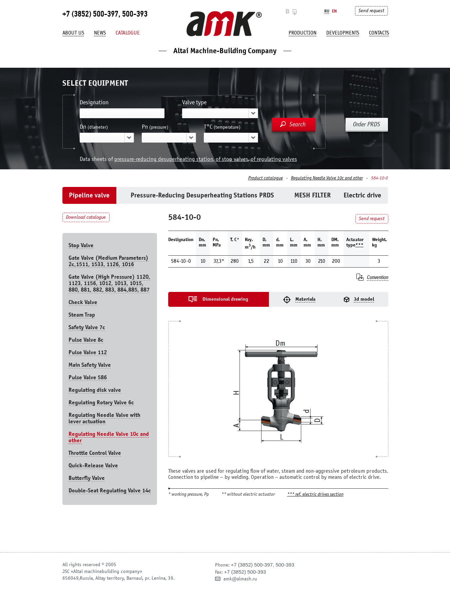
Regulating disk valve (95, 390)
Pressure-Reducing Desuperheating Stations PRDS (202, 195)
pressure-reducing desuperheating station (163, 159)
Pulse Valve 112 (88, 352)
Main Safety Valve (90, 365)
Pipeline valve (89, 195)
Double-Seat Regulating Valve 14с (110, 490)
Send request (371, 11)
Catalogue (128, 33)
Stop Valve (81, 245)
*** (359, 245)
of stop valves (232, 159)
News (100, 33)
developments (342, 33)
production (302, 33)
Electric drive (362, 195)
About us (73, 33)
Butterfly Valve (87, 478)
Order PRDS (366, 124)
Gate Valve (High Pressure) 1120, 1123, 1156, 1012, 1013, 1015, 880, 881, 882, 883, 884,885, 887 (109, 283)
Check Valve (83, 302)
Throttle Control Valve (95, 453)
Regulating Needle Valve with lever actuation (104, 418)
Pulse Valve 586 (88, 377)
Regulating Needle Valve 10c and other (327, 178)
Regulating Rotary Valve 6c (101, 402)
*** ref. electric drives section (315, 494)
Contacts (379, 33)
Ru (326, 11)
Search (297, 124)
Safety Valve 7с (87, 327)
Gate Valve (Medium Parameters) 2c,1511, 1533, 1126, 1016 (109, 261)
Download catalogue (86, 217)
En (334, 11)
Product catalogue (265, 178)
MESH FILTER (312, 195)
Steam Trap (82, 315)
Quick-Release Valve (93, 465)
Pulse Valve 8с (86, 340)
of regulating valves (274, 159)
